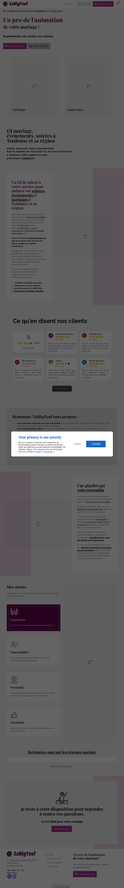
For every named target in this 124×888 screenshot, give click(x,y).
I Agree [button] (96, 444)
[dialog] (62, 444)
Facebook (48, 452)
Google (38, 452)
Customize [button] (77, 444)
